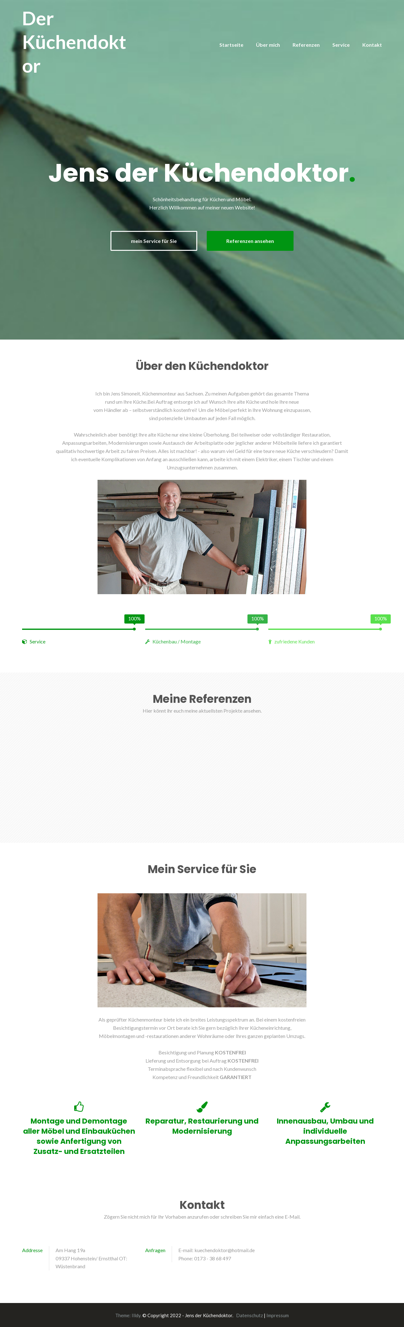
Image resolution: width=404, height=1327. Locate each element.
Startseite (231, 45)
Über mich (268, 45)
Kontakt (372, 45)
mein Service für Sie (151, 241)
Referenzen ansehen (253, 241)
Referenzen (306, 45)
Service (341, 45)
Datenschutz (249, 1315)
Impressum (277, 1315)
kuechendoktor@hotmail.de (224, 1249)
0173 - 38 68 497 (212, 1258)
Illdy (136, 1315)
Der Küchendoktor (74, 42)
